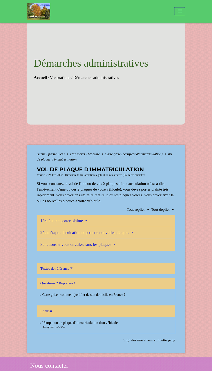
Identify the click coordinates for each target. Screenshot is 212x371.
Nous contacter (49, 365)
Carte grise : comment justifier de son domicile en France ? (84, 294)
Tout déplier (163, 209)
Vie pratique (60, 77)
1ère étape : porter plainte (62, 220)
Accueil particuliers (51, 154)
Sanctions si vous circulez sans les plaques (76, 244)
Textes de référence (54, 268)
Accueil (40, 77)
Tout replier (139, 209)
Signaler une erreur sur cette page (149, 340)
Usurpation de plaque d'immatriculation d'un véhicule (80, 323)
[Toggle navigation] (179, 11)
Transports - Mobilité (85, 154)
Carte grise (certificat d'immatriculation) (134, 154)
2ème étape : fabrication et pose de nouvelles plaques (85, 232)
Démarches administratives (96, 77)
